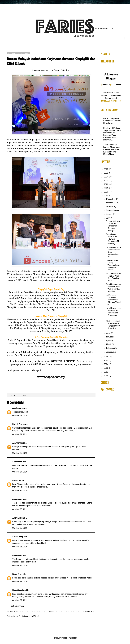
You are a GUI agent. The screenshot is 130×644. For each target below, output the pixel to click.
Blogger (73, 638)
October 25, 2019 (19, 509)
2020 (106, 192)
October (110, 206)
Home (51, 612)
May (108, 337)
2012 (106, 372)
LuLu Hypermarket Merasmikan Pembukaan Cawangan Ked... (113, 313)
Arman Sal (16, 480)
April (108, 341)
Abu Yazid (16, 518)
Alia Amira (16, 443)
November (111, 203)
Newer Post (12, 612)
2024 (106, 177)
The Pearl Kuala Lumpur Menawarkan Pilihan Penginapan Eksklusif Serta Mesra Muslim (112, 149)
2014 (106, 364)
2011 (106, 376)
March (109, 344)
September (111, 210)
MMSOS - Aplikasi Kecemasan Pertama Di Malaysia (112, 120)
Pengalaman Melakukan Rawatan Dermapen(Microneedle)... (113, 239)
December (111, 199)
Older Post (90, 612)
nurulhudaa (16, 408)
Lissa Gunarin (18, 590)
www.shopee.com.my (51, 377)
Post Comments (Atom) (29, 616)
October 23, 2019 (19, 453)
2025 (106, 173)
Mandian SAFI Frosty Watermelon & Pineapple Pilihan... (113, 265)
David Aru (16, 574)
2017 (106, 360)
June (108, 333)
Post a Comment (17, 606)
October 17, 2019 (19, 415)
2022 (106, 184)
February (110, 348)
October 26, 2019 (19, 528)
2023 (106, 181)
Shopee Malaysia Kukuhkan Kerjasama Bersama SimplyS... (113, 226)
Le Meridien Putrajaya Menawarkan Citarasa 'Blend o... (113, 299)
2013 (106, 368)
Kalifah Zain (17, 424)
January (109, 352)
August (109, 214)
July (108, 218)
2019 (106, 196)
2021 (106, 188)
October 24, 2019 (19, 472)
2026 (106, 169)
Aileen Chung (17, 537)
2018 (106, 357)
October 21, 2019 (19, 434)
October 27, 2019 (19, 582)
